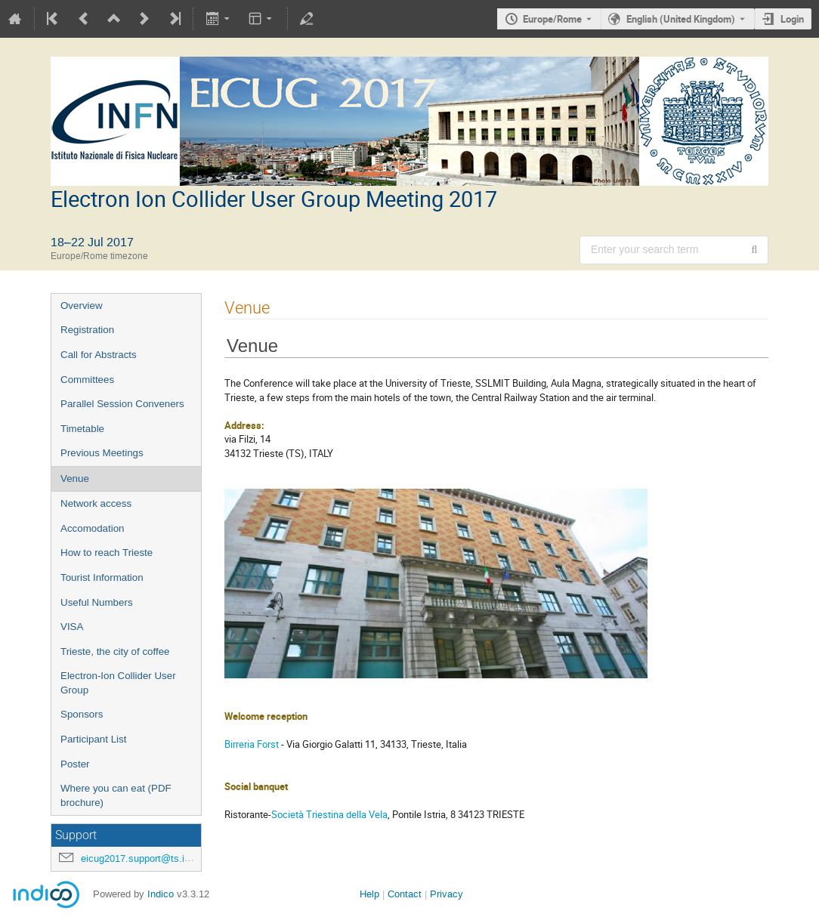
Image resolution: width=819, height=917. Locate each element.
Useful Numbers (96, 602)
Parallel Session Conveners (122, 403)
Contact (405, 894)
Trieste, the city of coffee (114, 651)
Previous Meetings (102, 452)
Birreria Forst (251, 744)
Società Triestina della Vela (329, 814)
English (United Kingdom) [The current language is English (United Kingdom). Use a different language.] (680, 19)
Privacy (446, 894)
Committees (87, 379)
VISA (71, 626)
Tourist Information (102, 577)
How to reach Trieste (106, 552)
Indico (160, 894)
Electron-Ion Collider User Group (118, 683)
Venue (74, 478)
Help (369, 894)
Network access (95, 503)
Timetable (82, 428)
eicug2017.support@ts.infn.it (143, 858)
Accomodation (92, 528)
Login (792, 19)
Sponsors (81, 714)
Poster (75, 764)
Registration (87, 329)
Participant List (93, 739)
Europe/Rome (552, 19)
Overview (81, 305)
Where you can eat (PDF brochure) (116, 795)
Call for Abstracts (98, 354)
